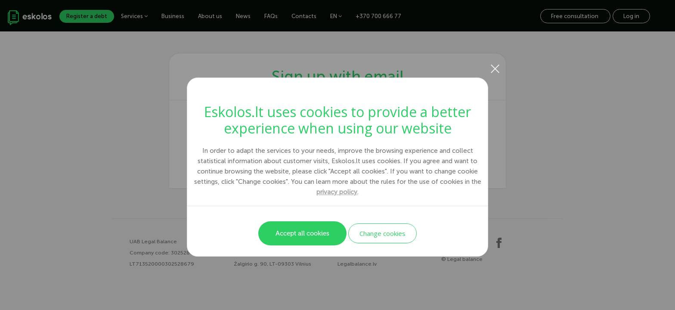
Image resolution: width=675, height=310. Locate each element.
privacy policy (336, 192)
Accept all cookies (302, 233)
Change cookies (382, 233)
